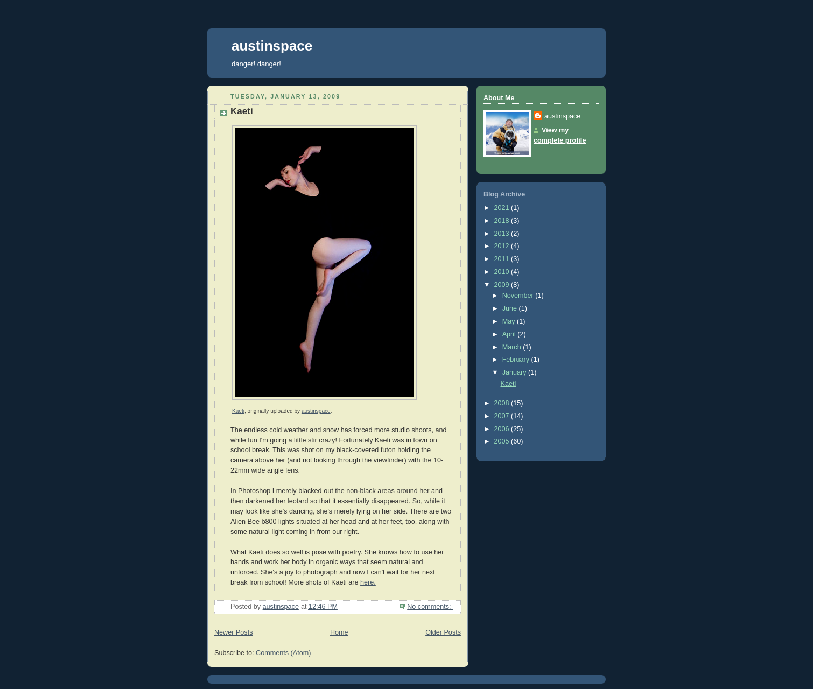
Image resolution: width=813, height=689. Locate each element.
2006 (502, 429)
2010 (502, 272)
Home (339, 632)
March (512, 347)
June (510, 308)
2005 (502, 441)
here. (368, 582)
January (515, 372)
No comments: (430, 606)
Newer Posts (233, 632)
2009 (502, 285)
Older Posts (443, 632)
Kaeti (241, 111)
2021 (502, 208)
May (509, 321)
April (510, 334)
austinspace (272, 46)
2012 (502, 246)
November (519, 295)
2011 (502, 259)
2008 (502, 403)
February (516, 359)
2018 (502, 220)
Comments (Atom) (283, 653)
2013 (502, 233)
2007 (502, 416)
